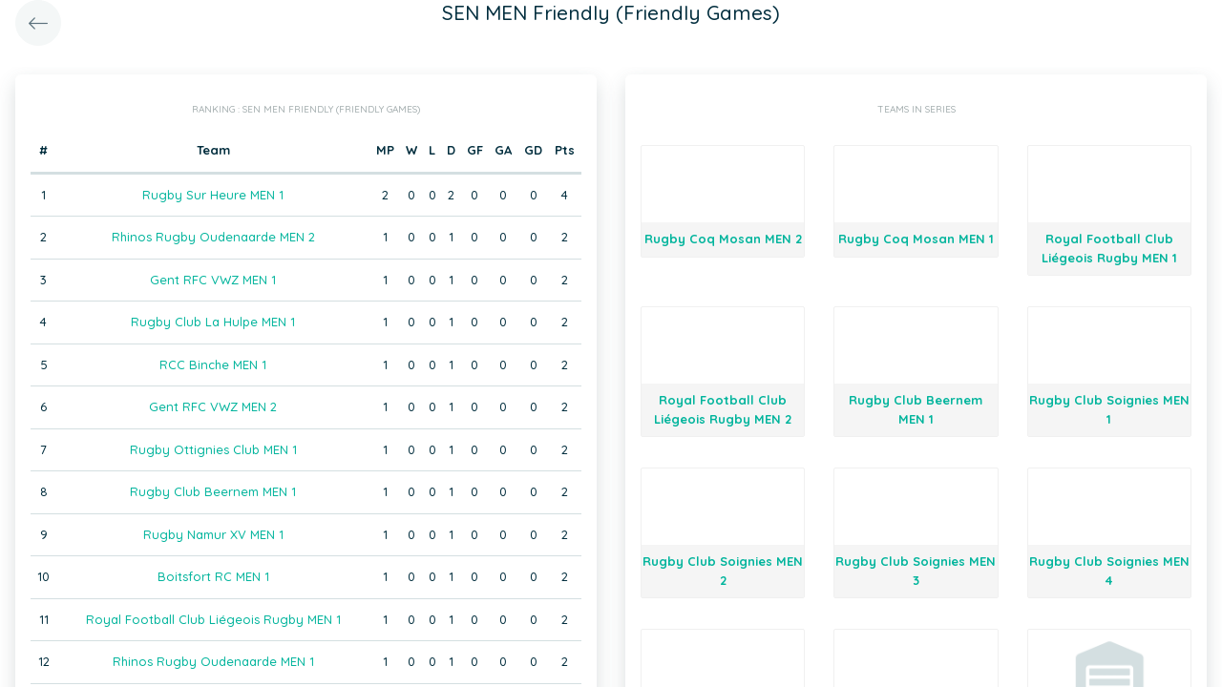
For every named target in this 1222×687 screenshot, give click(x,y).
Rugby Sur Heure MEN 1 (213, 194)
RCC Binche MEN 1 (212, 364)
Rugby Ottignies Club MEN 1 (213, 449)
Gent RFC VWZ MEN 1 (213, 279)
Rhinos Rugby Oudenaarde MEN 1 (213, 661)
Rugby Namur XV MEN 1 (213, 534)
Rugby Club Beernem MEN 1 (213, 491)
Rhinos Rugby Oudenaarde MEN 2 (213, 236)
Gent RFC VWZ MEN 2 (213, 406)
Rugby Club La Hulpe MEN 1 (213, 321)
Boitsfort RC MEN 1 (213, 576)
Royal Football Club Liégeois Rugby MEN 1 (213, 619)
